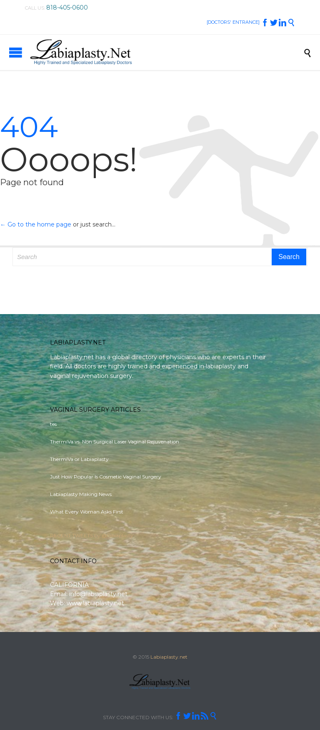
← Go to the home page (35, 224)
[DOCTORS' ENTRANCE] (233, 22)
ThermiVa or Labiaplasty (79, 459)
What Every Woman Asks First (86, 511)
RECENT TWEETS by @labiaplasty (91, 535)
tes (53, 424)
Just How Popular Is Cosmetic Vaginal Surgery (105, 476)
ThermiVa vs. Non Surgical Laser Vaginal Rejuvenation (114, 441)
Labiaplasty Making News (81, 494)
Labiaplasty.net (169, 657)
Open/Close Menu (15, 52)
